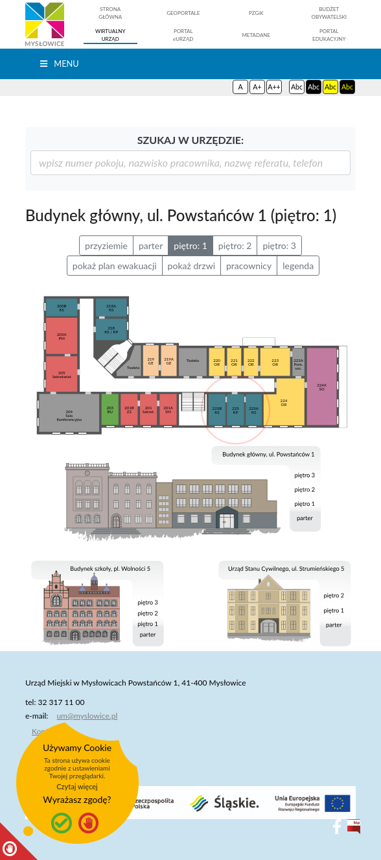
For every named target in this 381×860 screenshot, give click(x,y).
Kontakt (45, 731)
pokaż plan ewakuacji (115, 265)
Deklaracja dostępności (71, 762)
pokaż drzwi (191, 265)
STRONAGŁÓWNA (110, 13)
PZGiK (256, 13)
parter (151, 245)
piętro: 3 (279, 245)
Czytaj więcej (77, 786)
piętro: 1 (190, 245)
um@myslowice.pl (86, 716)
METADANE (256, 35)
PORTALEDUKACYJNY (328, 35)
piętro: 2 (235, 245)
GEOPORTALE (183, 13)
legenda (298, 265)
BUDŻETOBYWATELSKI (329, 13)
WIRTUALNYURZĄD (110, 35)
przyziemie (106, 245)
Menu (58, 63)
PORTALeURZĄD (183, 35)
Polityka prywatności (67, 747)
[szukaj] (190, 162)
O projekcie (51, 778)
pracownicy (248, 265)
